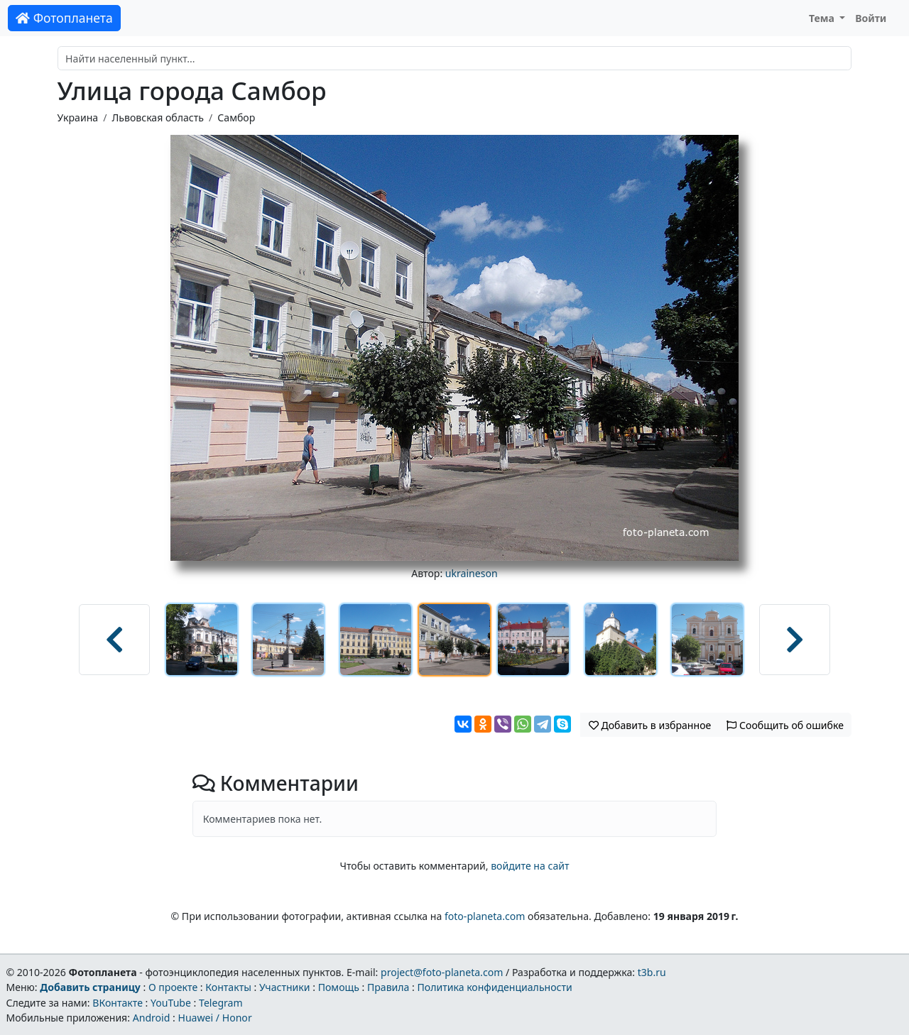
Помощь (338, 987)
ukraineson (471, 573)
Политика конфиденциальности (495, 987)
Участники (284, 987)
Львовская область (157, 117)
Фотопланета (64, 17)
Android (151, 1017)
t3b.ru (652, 972)
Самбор (236, 117)
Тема (823, 18)
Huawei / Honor (214, 1017)
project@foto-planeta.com (442, 972)
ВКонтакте (117, 1002)
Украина (78, 117)
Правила (388, 987)
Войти (870, 18)
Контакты (228, 987)
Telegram (221, 1002)
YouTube (171, 1002)
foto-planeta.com (485, 916)
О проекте (172, 987)
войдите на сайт (530, 865)
